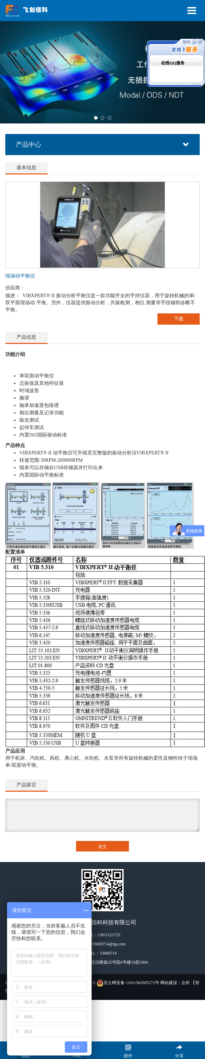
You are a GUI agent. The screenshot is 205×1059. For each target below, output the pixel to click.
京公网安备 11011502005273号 (128, 982)
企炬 (185, 982)
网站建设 (168, 982)
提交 (102, 846)
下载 (179, 318)
